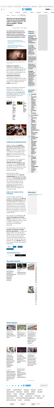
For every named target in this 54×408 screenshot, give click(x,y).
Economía (18, 12)
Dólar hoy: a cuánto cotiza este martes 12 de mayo (32, 66)
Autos (21, 396)
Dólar (11, 12)
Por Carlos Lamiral (36, 284)
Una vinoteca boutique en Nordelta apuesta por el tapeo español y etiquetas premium (11, 276)
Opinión (46, 12)
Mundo (15, 394)
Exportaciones (10, 249)
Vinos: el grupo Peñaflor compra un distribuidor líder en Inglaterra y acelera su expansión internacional (16, 46)
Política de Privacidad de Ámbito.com (25, 398)
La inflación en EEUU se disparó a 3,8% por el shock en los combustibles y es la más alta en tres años (34, 164)
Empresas (40, 6)
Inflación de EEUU (18, 6)
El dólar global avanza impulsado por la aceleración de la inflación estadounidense (21, 373)
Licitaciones (27, 400)
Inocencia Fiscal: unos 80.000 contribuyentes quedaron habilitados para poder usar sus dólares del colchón (32, 338)
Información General (11, 396)
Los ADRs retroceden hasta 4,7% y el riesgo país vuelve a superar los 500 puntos (32, 50)
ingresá (51, 9)
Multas (20, 400)
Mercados (19, 392)
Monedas (30, 194)
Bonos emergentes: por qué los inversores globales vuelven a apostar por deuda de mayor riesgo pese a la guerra (34, 144)
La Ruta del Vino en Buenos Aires (21, 273)
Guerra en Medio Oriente (48, 6)
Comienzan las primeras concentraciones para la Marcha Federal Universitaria (32, 39)
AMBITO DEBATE (35, 404)
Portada (8, 390)
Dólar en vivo (10, 6)
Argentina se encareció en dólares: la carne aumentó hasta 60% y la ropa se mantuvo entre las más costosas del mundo (32, 360)
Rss (43, 396)
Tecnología (37, 396)
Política (31, 12)
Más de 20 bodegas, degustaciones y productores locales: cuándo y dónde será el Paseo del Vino (17, 42)
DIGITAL (12, 404)
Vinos (18, 15)
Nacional (8, 394)
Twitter (7, 385)
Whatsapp (21, 385)
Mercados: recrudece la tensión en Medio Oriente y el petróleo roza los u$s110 (21, 358)
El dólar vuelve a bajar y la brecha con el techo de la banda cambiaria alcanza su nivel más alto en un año (11, 376)
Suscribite (20, 255)
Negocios (39, 12)
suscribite (47, 9)
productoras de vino (18, 69)
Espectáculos (28, 396)
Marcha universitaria (26, 6)
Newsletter (44, 385)
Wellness (39, 392)
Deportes (21, 394)
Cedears (40, 194)
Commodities (36, 194)
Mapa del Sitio (10, 398)
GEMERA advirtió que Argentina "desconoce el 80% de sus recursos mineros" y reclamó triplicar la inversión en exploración (32, 78)
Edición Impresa (30, 394)
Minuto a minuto (21, 353)
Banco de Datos (10, 392)
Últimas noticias (17, 390)
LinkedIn (15, 385)
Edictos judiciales (11, 400)
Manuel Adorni (34, 6)
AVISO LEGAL (40, 398)
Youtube (18, 385)
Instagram (12, 385)
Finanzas (25, 12)
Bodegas (20, 246)
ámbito (7, 15)
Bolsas (33, 194)
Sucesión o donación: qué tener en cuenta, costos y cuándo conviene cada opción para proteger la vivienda (33, 103)
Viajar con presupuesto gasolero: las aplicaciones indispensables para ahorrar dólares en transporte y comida (10, 361)
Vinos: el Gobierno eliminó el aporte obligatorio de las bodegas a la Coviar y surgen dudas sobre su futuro (15, 110)
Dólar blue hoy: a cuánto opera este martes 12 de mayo (32, 59)
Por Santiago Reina (31, 380)
